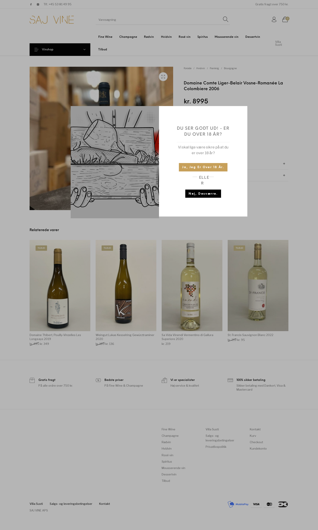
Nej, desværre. (203, 193)
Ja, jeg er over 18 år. (203, 167)
